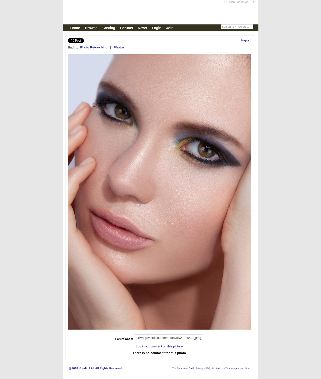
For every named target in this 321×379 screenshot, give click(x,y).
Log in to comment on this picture (159, 346)
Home (75, 28)
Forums (126, 28)
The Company (179, 368)
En (225, 1)
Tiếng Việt (242, 1)
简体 (232, 1)
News (142, 28)
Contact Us (217, 368)
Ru (253, 1)
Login (156, 28)
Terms (228, 368)
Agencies (238, 368)
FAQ (208, 368)
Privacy (200, 368)
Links (247, 368)
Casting (108, 28)
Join (169, 28)
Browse (91, 28)
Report (246, 40)
